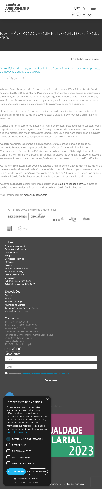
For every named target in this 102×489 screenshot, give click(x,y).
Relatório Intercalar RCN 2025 (20, 284)
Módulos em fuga (13, 301)
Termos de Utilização (15, 271)
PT (78, 8)
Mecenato (10, 262)
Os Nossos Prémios (14, 258)
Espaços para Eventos (15, 249)
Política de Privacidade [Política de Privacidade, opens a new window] (16, 432)
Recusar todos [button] (37, 471)
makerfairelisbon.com (71, 183)
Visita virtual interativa (16, 311)
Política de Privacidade (16, 268)
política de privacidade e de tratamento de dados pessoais (45, 373)
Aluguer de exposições (16, 246)
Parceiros (9, 265)
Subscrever (51, 380)
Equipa (8, 255)
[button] (27, 478)
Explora (8, 295)
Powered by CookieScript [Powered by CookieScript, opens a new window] (27, 482)
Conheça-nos (11, 252)
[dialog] (27, 441)
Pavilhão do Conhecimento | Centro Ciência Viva (57, 483)
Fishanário (10, 298)
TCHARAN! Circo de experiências (21, 308)
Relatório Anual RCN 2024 (18, 281)
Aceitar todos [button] (16, 471)
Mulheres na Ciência (15, 304)
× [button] (47, 399)
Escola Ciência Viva (14, 274)
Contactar (10, 277)
